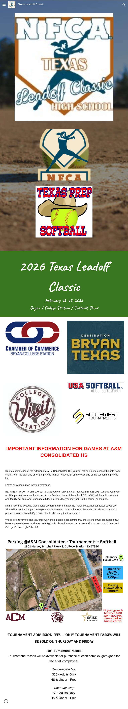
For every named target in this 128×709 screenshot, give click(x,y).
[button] (4, 4)
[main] (64, 284)
